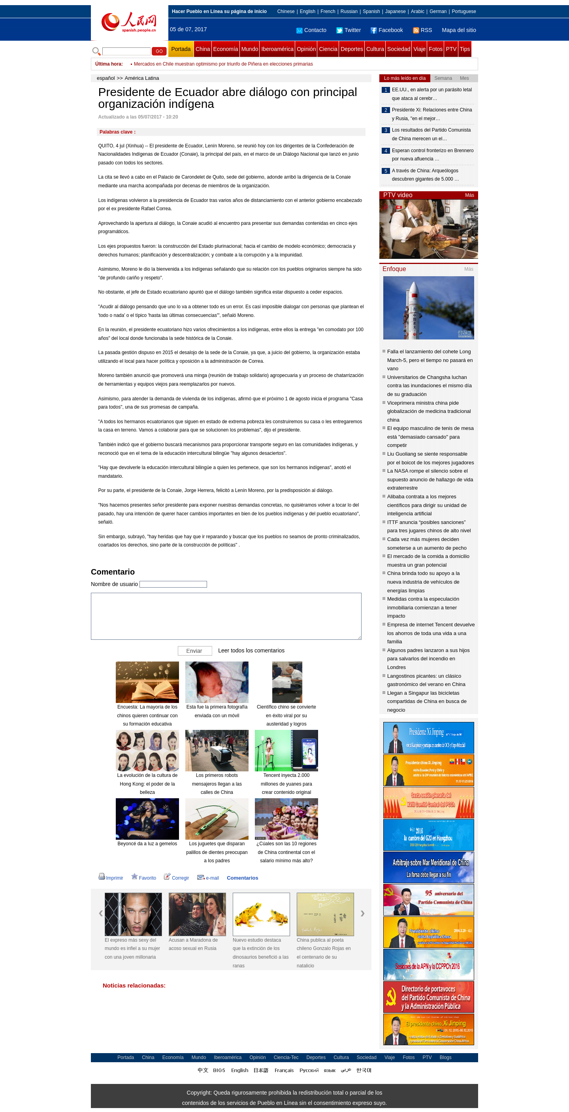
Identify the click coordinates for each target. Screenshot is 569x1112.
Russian (349, 11)
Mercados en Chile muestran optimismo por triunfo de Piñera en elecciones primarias (223, 64)
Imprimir (110, 878)
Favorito (143, 878)
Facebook (387, 30)
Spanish (371, 11)
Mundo (249, 49)
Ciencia (328, 49)
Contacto (311, 30)
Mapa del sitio (459, 30)
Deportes (352, 49)
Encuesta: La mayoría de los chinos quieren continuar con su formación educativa (147, 715)
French (327, 11)
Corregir (176, 878)
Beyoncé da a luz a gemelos (147, 843)
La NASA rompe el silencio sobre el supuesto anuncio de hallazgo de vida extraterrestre (430, 479)
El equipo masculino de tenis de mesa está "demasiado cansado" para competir (430, 436)
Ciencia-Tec (286, 1057)
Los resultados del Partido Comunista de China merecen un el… (431, 134)
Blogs (446, 1057)
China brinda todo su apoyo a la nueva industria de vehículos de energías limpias (423, 581)
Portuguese (464, 11)
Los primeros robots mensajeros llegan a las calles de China (217, 784)
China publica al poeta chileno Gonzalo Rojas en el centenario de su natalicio (324, 953)
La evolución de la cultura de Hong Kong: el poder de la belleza (147, 784)
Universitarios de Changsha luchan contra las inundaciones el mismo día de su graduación (429, 385)
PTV (451, 49)
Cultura (375, 49)
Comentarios (242, 878)
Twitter (348, 30)
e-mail (208, 878)
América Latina (142, 78)
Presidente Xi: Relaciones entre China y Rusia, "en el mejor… (432, 114)
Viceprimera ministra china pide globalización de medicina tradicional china (429, 411)
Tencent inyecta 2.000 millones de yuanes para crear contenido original (286, 784)
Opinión (306, 49)
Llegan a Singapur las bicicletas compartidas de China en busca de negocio (427, 701)
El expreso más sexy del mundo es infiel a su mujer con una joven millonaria (132, 948)
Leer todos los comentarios (251, 650)
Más (469, 195)
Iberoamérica (277, 49)
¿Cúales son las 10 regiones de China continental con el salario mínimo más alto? (286, 852)
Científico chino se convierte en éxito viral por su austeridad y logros (286, 715)
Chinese (286, 11)
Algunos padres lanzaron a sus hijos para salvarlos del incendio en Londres (428, 658)
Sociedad (398, 49)
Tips (465, 49)
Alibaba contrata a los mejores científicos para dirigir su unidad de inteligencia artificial (427, 505)
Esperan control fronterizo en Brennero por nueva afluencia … (433, 155)
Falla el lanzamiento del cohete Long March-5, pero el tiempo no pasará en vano (430, 360)
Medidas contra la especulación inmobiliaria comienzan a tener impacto (423, 607)
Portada (180, 49)
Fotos (436, 49)
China (203, 49)
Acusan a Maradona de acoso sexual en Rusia (193, 944)
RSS (422, 30)
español (106, 78)
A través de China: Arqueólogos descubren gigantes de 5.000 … (425, 175)
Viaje (419, 49)
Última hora (108, 64)
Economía (225, 49)
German (438, 11)
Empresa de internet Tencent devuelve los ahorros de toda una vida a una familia (431, 633)
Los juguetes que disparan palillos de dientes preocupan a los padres (216, 852)
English (307, 11)
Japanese (395, 11)
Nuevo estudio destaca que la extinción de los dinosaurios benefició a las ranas (260, 953)
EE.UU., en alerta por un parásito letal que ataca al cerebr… (432, 94)
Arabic (417, 11)
